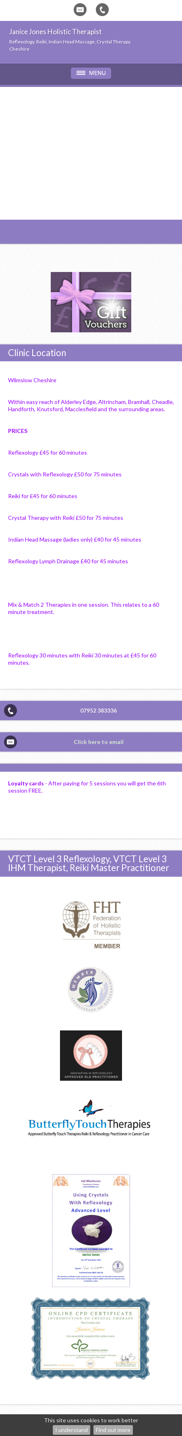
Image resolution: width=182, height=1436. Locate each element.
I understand (71, 1429)
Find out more (113, 1429)
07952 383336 (98, 710)
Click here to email (99, 741)
